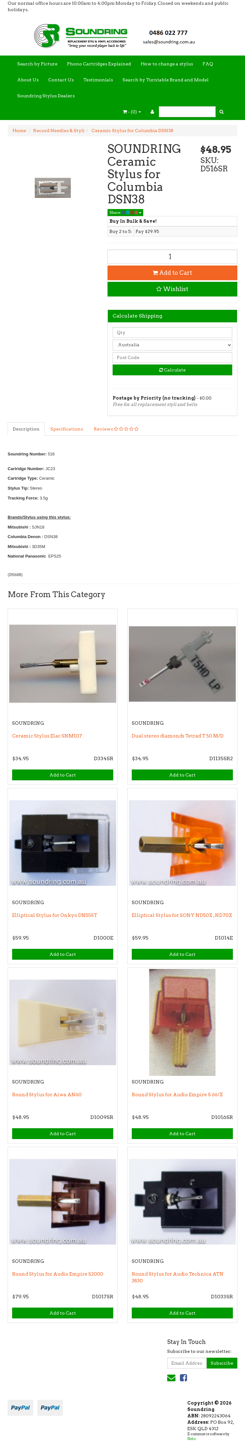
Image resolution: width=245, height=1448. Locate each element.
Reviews (116, 428)
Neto (191, 1439)
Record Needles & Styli (59, 130)
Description (26, 428)
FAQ (208, 63)
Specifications (66, 428)
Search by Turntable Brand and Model (165, 79)
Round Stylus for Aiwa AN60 (47, 1095)
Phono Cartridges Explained (99, 63)
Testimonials (98, 79)
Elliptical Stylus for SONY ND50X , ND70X (182, 915)
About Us (28, 79)
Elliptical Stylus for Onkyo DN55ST (54, 915)
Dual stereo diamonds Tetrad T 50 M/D (178, 736)
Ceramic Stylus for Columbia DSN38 (132, 130)
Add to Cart (172, 272)
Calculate (172, 369)
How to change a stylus (167, 63)
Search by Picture (37, 63)
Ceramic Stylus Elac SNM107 (47, 736)
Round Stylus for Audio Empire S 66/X (177, 1095)
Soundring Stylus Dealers (46, 95)
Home (19, 130)
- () (132, 111)
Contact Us (61, 79)
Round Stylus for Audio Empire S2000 (57, 1274)
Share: (125, 212)
